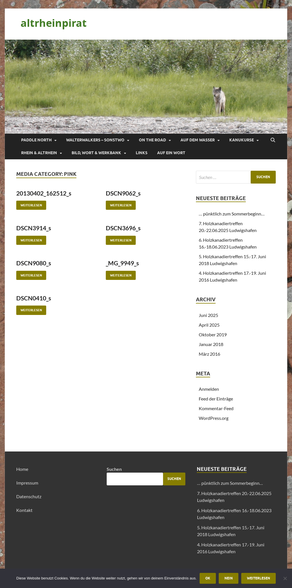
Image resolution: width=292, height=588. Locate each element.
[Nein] (285, 578)
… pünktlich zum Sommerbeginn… (232, 213)
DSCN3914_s (33, 227)
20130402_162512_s (43, 193)
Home (22, 469)
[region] (146, 87)
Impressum (27, 482)
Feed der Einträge (216, 398)
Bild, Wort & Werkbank (96, 152)
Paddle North (36, 140)
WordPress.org (213, 418)
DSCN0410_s (33, 298)
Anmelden (209, 389)
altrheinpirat (54, 23)
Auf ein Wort (171, 152)
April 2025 (209, 324)
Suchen (114, 469)
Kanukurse (241, 140)
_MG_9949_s (122, 262)
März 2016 (209, 354)
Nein (228, 578)
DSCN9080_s (33, 262)
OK (207, 578)
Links (141, 152)
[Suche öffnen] (273, 140)
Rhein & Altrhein (39, 152)
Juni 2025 (208, 315)
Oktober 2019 (213, 334)
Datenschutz (28, 496)
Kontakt (24, 510)
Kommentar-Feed (216, 408)
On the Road (152, 140)
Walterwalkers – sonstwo (95, 140)
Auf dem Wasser (198, 140)
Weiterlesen (29, 204)
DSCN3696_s (123, 227)
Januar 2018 (211, 344)
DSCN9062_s (123, 193)
